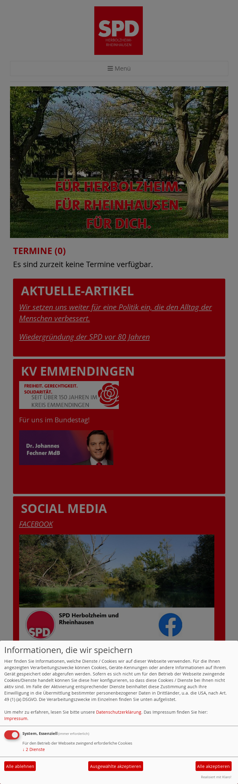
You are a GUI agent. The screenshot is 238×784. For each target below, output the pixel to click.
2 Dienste (33, 749)
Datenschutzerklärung (118, 712)
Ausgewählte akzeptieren (115, 766)
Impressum (15, 718)
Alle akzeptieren (213, 766)
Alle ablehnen (20, 766)
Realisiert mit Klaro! (216, 777)
